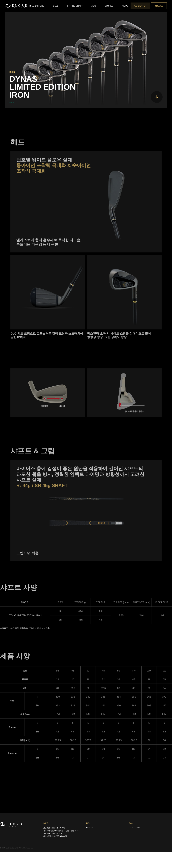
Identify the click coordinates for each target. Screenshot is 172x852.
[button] (36, 6)
